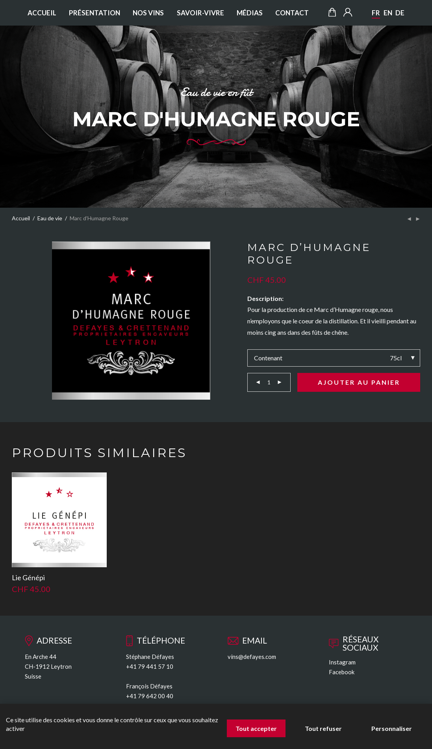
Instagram (342, 662)
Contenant (268, 358)
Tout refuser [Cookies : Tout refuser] (323, 728)
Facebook (341, 671)
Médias (250, 12)
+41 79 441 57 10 (149, 666)
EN (388, 12)
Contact (292, 12)
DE (399, 12)
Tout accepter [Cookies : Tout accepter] (256, 728)
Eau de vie (49, 218)
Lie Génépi (28, 577)
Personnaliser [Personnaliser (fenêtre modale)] (391, 728)
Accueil (42, 12)
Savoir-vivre (200, 12)
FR (376, 12)
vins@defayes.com (252, 656)
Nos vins (148, 12)
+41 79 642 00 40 (149, 695)
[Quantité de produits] (269, 382)
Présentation (94, 12)
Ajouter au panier (359, 382)
